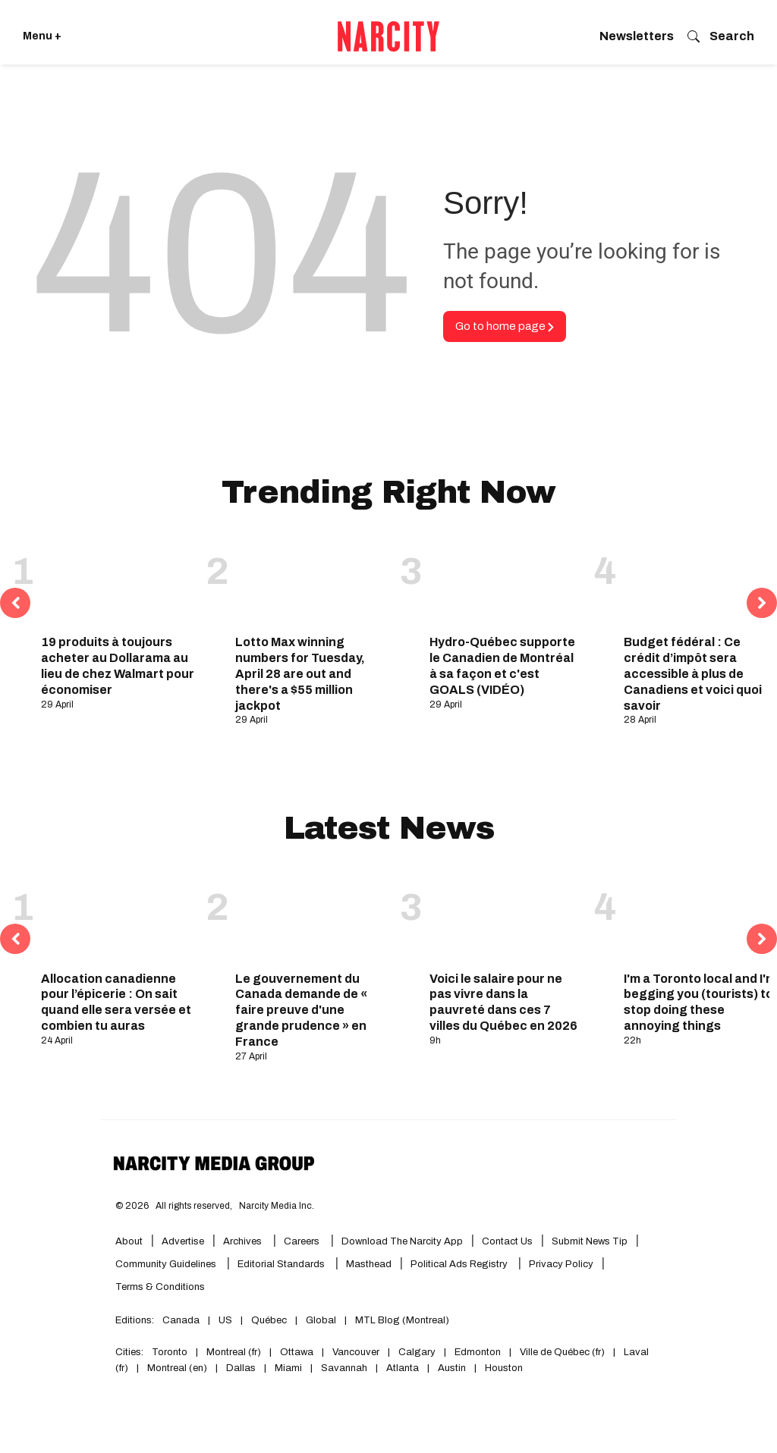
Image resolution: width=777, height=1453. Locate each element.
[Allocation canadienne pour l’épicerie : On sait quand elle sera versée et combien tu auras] (117, 917)
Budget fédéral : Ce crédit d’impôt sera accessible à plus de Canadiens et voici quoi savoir (693, 673)
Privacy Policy (561, 1264)
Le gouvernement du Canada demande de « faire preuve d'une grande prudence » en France (301, 1010)
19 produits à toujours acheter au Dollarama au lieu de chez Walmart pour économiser (117, 665)
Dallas (241, 1368)
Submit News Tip (590, 1241)
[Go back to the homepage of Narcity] (388, 36)
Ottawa (296, 1352)
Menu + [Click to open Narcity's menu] (42, 36)
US (225, 1320)
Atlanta (402, 1368)
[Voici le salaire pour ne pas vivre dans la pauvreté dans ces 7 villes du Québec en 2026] (506, 917)
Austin (452, 1368)
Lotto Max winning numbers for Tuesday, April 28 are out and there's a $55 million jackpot (300, 673)
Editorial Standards (282, 1264)
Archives (242, 1241)
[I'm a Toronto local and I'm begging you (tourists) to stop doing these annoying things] (700, 917)
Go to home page (504, 326)
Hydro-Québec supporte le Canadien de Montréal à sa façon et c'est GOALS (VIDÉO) (502, 665)
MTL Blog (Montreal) (402, 1320)
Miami (288, 1368)
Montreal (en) (177, 1368)
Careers (301, 1241)
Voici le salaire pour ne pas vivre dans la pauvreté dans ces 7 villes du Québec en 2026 (503, 1002)
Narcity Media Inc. (276, 1205)
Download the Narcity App (402, 1241)
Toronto (169, 1352)
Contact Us (507, 1241)
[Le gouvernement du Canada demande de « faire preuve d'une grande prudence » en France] (311, 917)
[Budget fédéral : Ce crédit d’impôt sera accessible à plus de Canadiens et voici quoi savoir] (700, 581)
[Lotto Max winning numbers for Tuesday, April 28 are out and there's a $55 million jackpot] (311, 581)
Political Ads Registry (460, 1264)
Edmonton (478, 1352)
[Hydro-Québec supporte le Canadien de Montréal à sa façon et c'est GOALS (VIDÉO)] (506, 581)
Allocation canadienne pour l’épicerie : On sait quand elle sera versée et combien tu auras (116, 1002)
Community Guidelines (167, 1264)
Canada (181, 1320)
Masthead (369, 1264)
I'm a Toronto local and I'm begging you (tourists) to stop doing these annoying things (700, 1002)
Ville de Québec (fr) (562, 1352)
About (129, 1241)
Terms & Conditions (160, 1287)
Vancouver (355, 1352)
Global (321, 1320)
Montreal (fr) (233, 1352)
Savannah (344, 1368)
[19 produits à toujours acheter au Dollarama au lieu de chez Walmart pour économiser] (117, 581)
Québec (269, 1320)
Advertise (183, 1241)
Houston (504, 1368)
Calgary (417, 1352)
